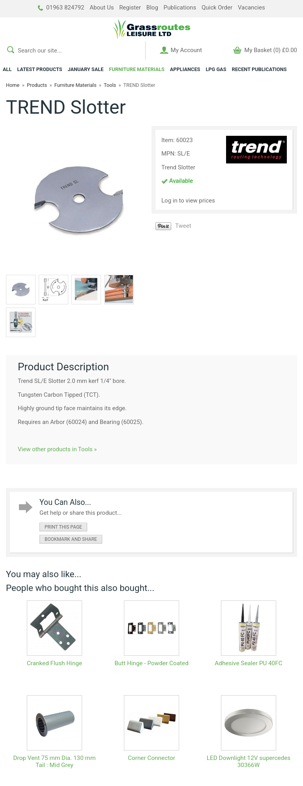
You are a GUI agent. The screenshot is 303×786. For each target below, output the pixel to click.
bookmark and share (71, 539)
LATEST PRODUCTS (39, 69)
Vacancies (251, 7)
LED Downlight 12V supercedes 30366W (248, 761)
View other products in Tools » (57, 449)
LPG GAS (216, 69)
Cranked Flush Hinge (54, 663)
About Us (102, 7)
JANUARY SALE (86, 69)
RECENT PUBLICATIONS (259, 69)
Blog (152, 7)
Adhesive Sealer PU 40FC (248, 663)
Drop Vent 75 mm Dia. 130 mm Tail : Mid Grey (54, 761)
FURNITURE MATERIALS (136, 69)
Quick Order (217, 7)
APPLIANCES (185, 69)
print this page (63, 527)
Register (130, 7)
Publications (180, 7)
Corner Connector (151, 758)
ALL (7, 69)
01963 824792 (61, 7)
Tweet (183, 225)
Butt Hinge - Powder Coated (151, 663)
